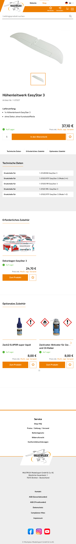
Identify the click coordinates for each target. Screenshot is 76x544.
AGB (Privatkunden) (38, 502)
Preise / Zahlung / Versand (38, 428)
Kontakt (38, 491)
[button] (37, 370)
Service (38, 419)
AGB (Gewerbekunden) (38, 497)
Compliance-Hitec (38, 513)
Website (33, 3)
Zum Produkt (15, 277)
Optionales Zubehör (57, 151)
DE (68, 3)
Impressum (38, 518)
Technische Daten (14, 151)
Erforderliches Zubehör (35, 151)
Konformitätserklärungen (38, 442)
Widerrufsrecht (38, 437)
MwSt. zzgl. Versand (65, 129)
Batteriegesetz (38, 433)
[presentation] (70, 342)
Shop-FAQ (38, 424)
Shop (44, 3)
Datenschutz (38, 507)
